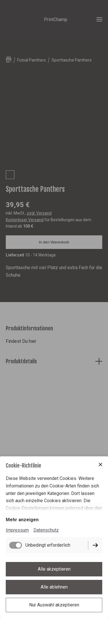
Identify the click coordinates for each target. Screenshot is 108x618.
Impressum (17, 530)
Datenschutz (46, 530)
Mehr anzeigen (22, 519)
